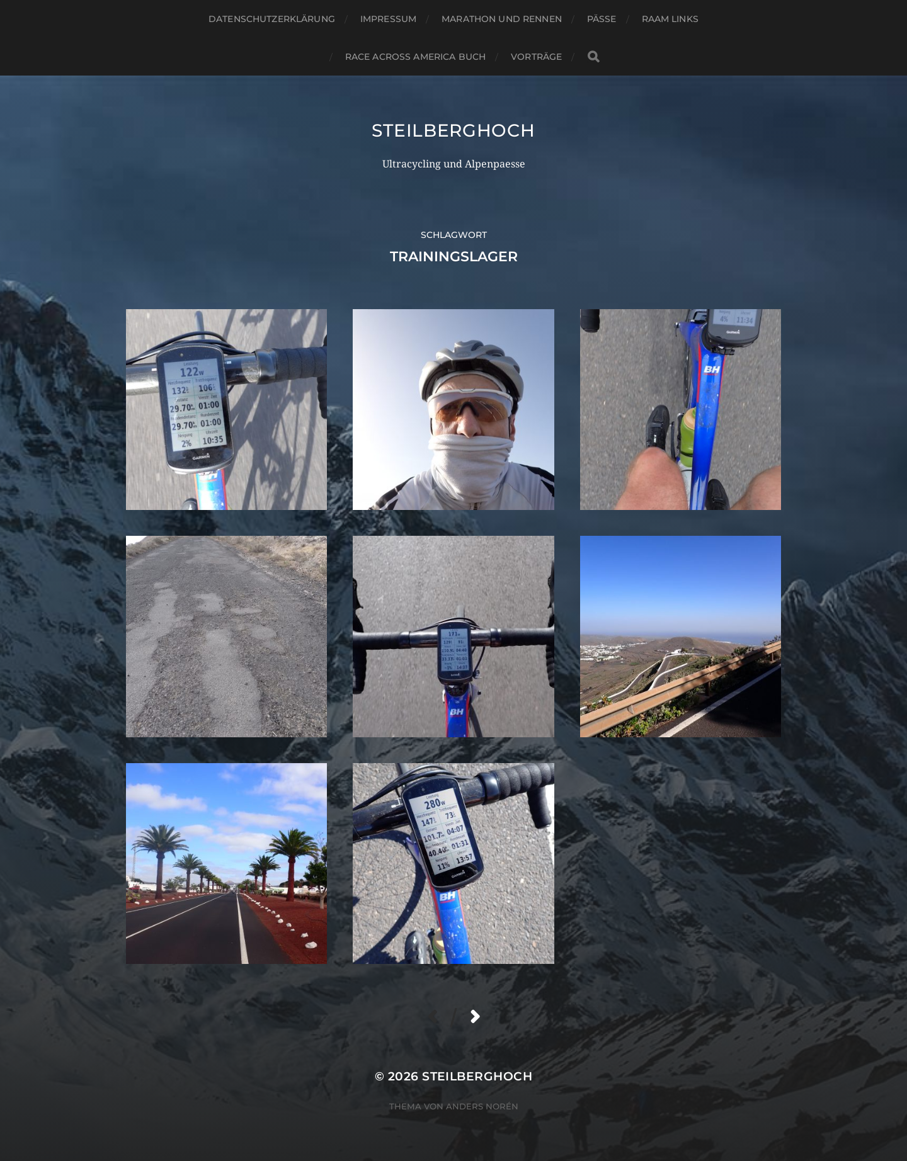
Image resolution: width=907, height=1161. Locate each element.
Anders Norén (482, 1106)
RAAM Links (670, 19)
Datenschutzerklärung (271, 19)
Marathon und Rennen (502, 19)
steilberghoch (453, 130)
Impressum (388, 19)
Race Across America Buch (415, 56)
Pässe (602, 19)
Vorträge (536, 56)
